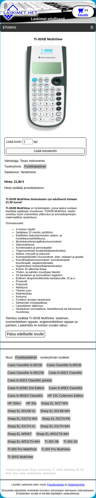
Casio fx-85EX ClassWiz (65, 388)
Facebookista (55, 484)
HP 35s (31, 403)
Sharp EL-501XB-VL (22, 411)
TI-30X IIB (52, 441)
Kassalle (83, 15)
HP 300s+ (14, 403)
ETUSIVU (9, 27)
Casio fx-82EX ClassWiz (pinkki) (30, 380)
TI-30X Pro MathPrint (22, 449)
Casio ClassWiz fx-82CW (25, 365)
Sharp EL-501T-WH (54, 403)
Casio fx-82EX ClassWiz (65, 373)
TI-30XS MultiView (20, 457)
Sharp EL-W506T (19, 434)
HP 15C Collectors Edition (65, 396)
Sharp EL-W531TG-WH (52, 434)
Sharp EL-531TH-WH (55, 426)
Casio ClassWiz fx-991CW (26, 373)
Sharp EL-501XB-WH (55, 411)
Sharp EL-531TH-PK (56, 418)
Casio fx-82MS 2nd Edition (26, 388)
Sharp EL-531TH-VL (22, 426)
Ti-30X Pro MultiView (55, 449)
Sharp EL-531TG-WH (22, 418)
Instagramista (76, 484)
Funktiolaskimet (35, 166)
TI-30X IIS (70, 441)
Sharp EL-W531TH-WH (24, 441)
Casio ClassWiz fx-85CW (64, 365)
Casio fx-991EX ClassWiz (25, 396)
